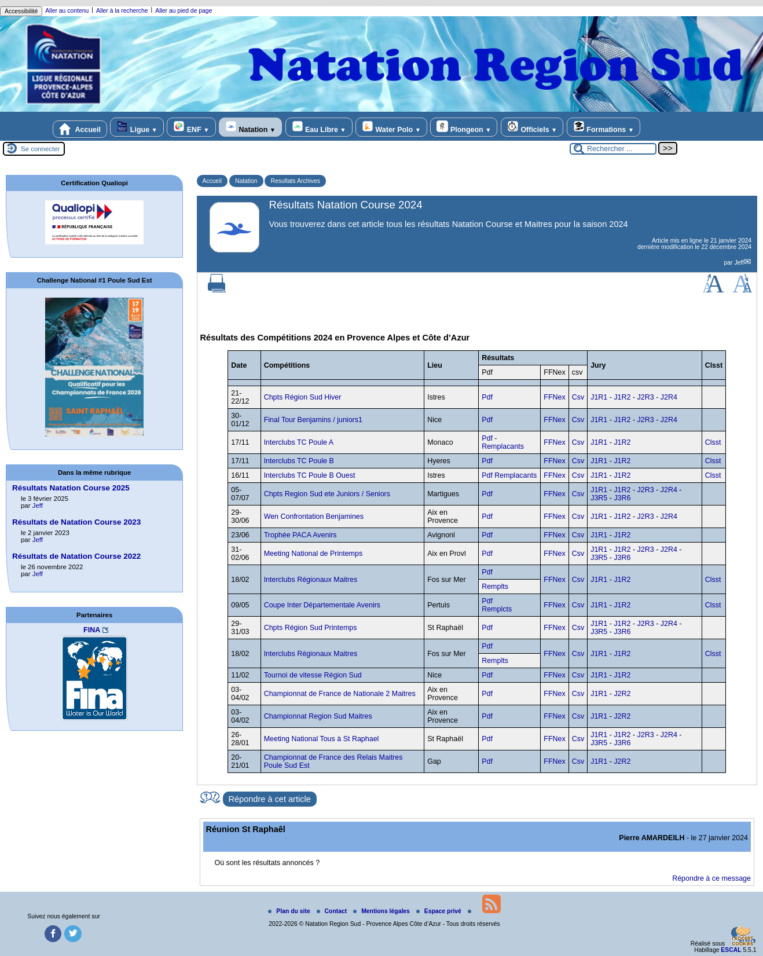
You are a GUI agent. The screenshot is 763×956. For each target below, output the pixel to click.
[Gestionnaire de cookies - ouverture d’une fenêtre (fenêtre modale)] (742, 937)
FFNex (554, 397)
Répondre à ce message (711, 878)
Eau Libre (319, 127)
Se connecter (40, 148)
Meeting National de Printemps (313, 554)
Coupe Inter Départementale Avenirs (322, 605)
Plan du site (289, 911)
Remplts (495, 587)
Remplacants (503, 446)
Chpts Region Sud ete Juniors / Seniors (327, 494)
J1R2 (622, 397)
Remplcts (497, 609)
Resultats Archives (295, 181)
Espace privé (439, 911)
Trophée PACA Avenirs (300, 535)
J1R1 (598, 397)
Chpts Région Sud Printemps (310, 628)
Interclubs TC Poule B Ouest (309, 475)
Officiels (532, 127)
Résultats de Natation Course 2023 (76, 522)
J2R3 (645, 397)
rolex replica (415, 3)
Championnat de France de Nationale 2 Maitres (340, 694)
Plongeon (463, 127)
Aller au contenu (67, 11)
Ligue (136, 127)
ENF (191, 127)
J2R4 (669, 397)
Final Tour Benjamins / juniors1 (313, 420)
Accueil (80, 129)
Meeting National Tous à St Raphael (321, 739)
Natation (250, 127)
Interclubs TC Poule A (298, 442)
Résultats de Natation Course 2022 (76, 556)
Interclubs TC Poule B (299, 461)
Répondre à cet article (270, 799)
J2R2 (622, 694)
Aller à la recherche (122, 11)
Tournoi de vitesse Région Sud (313, 675)
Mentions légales (382, 911)
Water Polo (391, 127)
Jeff (739, 262)
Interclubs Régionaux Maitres (310, 580)
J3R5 (598, 498)
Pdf (487, 397)
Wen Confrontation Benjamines (314, 516)
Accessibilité (21, 11)
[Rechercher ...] (613, 149)
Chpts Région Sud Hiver (303, 397)
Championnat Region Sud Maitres (318, 716)
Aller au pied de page (183, 11)
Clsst (713, 442)
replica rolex (347, 3)
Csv (578, 397)
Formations (603, 127)
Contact (333, 911)
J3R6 (622, 498)
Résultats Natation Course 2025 (71, 488)
